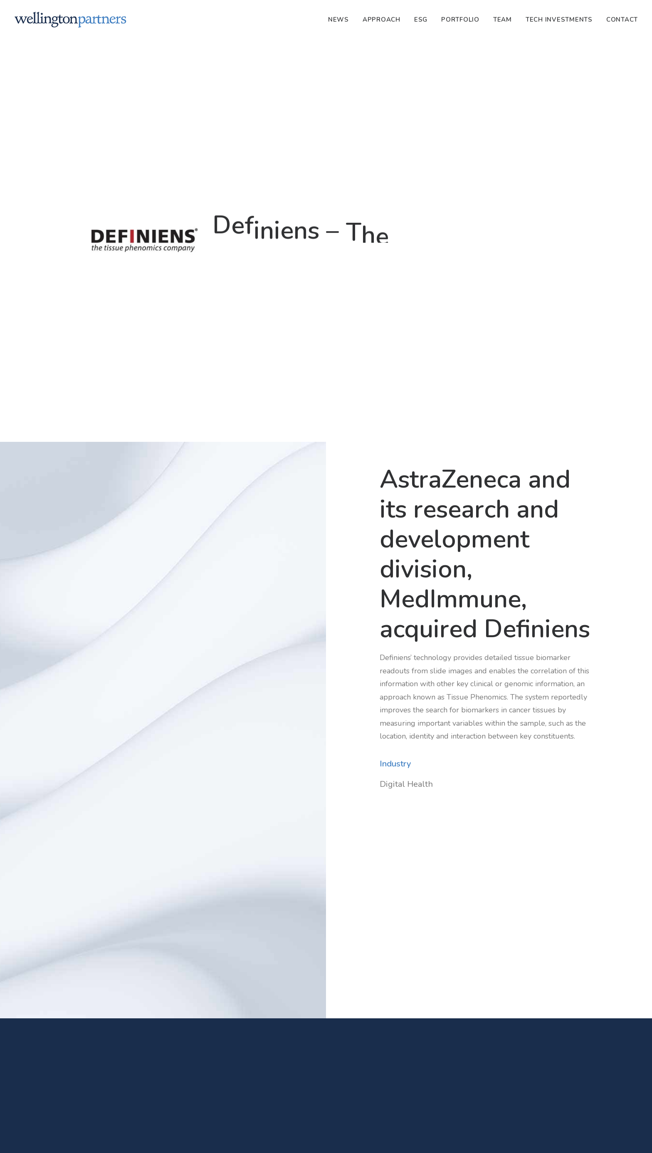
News (338, 19)
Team (502, 19)
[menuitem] (341, 19)
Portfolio (460, 19)
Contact (622, 19)
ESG (420, 19)
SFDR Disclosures (299, 1137)
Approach (381, 19)
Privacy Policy (256, 1137)
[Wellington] (70, 19)
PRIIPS (334, 1137)
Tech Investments (559, 19)
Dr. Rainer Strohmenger (129, 1035)
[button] (167, 970)
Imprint (224, 1137)
